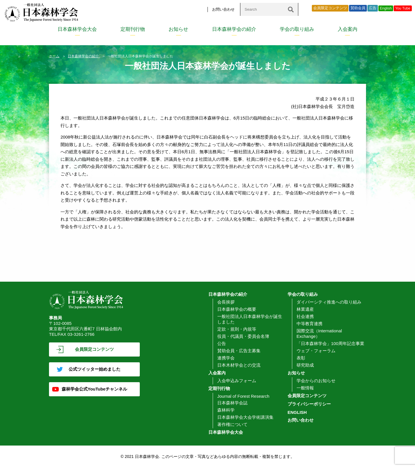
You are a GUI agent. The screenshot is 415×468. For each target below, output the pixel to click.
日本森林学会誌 (232, 402)
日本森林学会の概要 (236, 309)
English (386, 8)
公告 (221, 343)
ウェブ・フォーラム (316, 350)
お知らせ (178, 29)
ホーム (54, 56)
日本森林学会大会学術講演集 (245, 417)
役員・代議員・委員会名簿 (243, 336)
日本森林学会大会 (77, 29)
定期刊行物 (132, 29)
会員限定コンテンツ (330, 8)
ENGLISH (297, 412)
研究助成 (305, 365)
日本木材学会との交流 (239, 365)
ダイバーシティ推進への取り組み (329, 302)
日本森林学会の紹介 (234, 29)
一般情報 (305, 387)
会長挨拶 (226, 302)
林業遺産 (305, 309)
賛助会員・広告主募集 (239, 350)
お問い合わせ (223, 9)
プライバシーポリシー (309, 403)
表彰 (301, 357)
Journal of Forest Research (243, 396)
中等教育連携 (309, 323)
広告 (372, 8)
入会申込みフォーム (236, 380)
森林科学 (226, 410)
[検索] (291, 9)
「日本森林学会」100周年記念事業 (330, 343)
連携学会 (226, 357)
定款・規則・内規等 (236, 329)
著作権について (232, 424)
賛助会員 (357, 8)
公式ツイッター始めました (94, 369)
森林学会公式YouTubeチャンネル (94, 388)
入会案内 (347, 29)
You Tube (402, 8)
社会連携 (305, 316)
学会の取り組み (297, 29)
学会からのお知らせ (316, 380)
